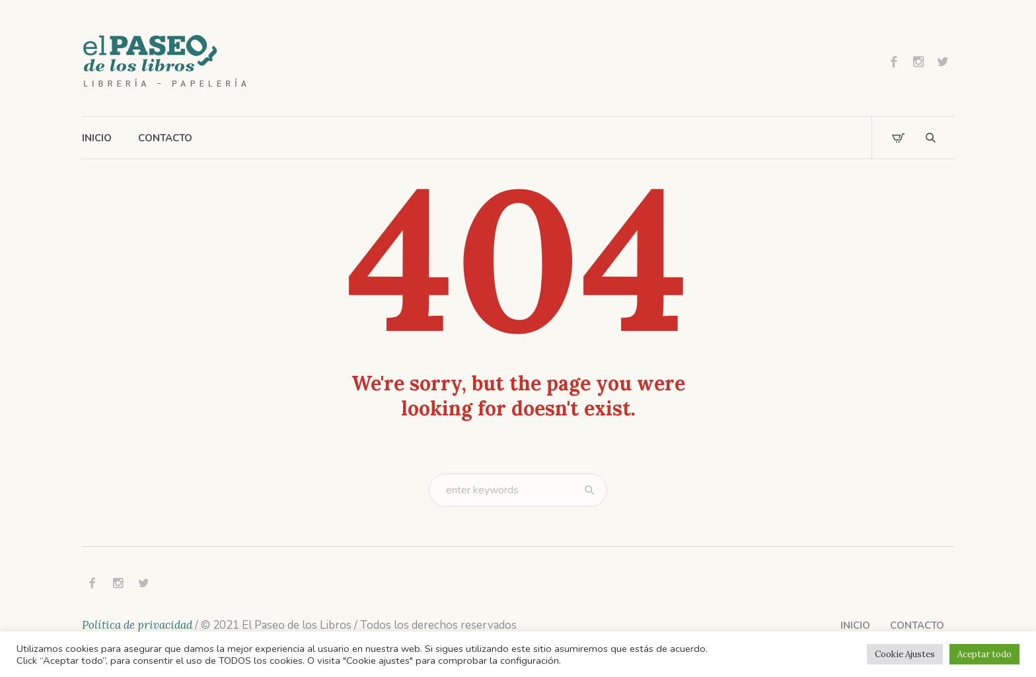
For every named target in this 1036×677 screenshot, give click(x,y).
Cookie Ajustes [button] (905, 654)
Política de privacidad (137, 625)
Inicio (855, 625)
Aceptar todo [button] (984, 654)
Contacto (917, 625)
